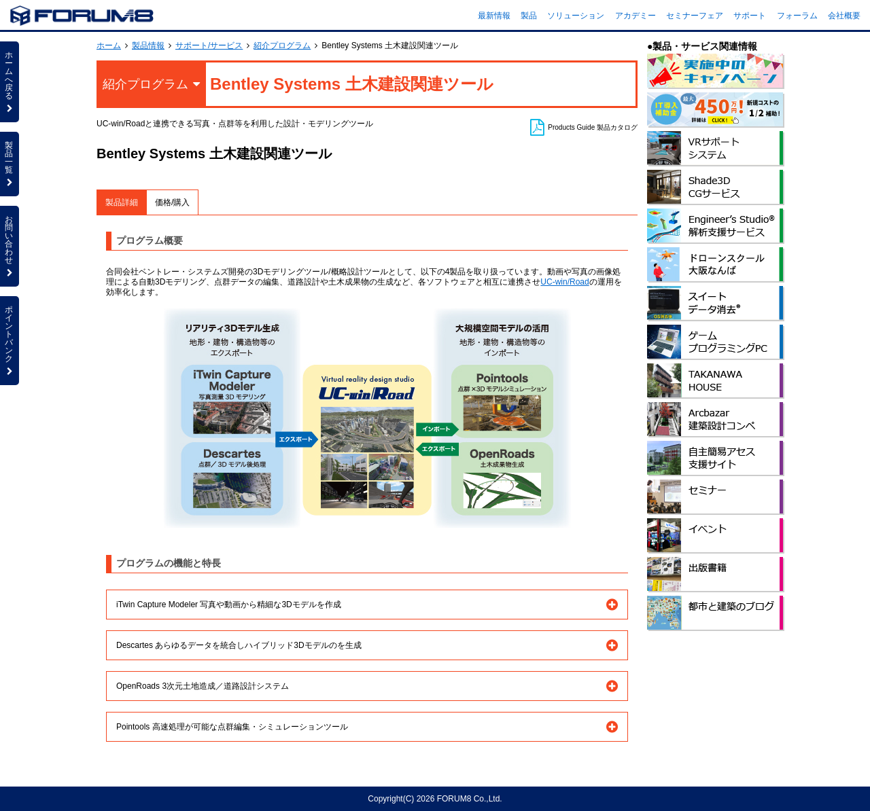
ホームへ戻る (9, 81)
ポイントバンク (9, 340)
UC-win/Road (564, 282)
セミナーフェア (694, 16)
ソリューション (575, 16)
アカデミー (635, 16)
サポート (749, 16)
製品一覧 (9, 164)
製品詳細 (121, 202)
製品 (529, 16)
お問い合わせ (9, 246)
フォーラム (797, 16)
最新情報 (494, 16)
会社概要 (844, 16)
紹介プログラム (282, 45)
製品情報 (148, 45)
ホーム (109, 45)
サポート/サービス (209, 45)
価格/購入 (172, 202)
